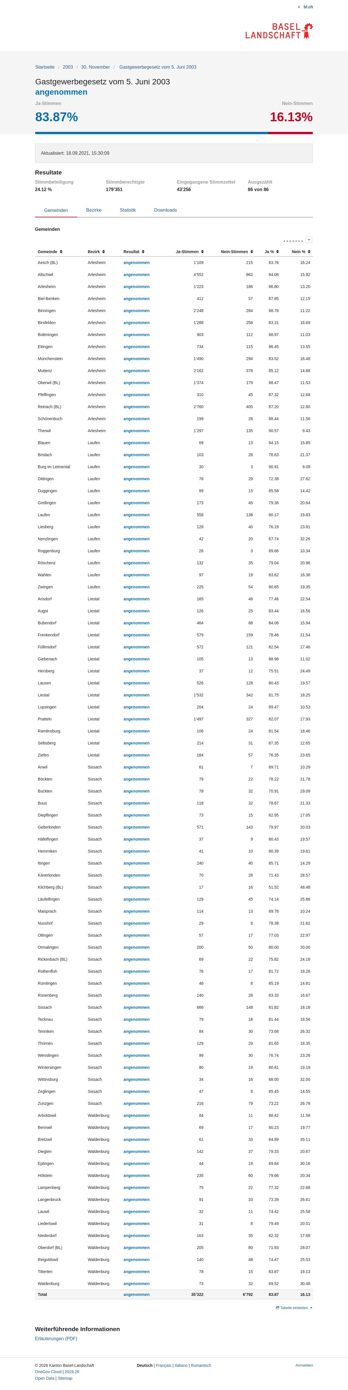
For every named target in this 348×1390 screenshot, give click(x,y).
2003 (68, 67)
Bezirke (93, 210)
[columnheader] (60, 252)
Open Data (44, 1378)
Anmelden (304, 1365)
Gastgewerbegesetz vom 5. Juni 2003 (157, 67)
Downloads (165, 210)
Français (163, 1365)
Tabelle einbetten (294, 1308)
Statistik (128, 210)
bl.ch (308, 7)
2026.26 (72, 1371)
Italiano (181, 1365)
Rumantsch (201, 1365)
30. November (95, 67)
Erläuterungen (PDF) (56, 1338)
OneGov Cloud (48, 1371)
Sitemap (65, 1378)
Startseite (45, 67)
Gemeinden (56, 210)
